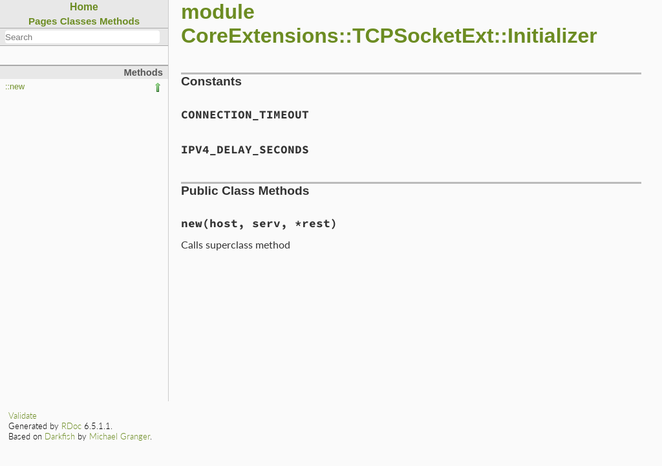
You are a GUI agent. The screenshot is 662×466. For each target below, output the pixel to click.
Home (84, 6)
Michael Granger (119, 436)
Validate (22, 415)
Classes (78, 21)
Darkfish (60, 436)
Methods (120, 21)
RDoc (71, 426)
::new (15, 86)
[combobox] (82, 36)
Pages (43, 21)
